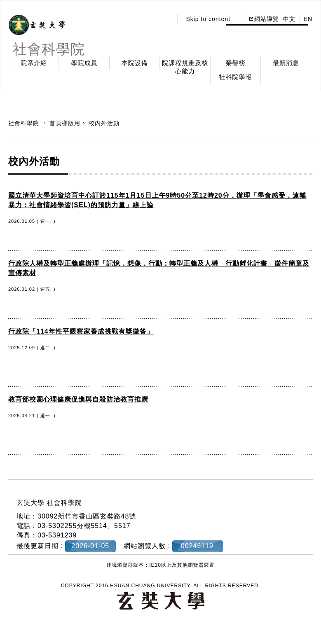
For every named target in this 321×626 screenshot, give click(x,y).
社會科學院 (24, 123)
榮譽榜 (235, 62)
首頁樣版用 (64, 123)
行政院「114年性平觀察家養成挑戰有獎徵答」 (81, 331)
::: (164, 19)
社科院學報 (235, 76)
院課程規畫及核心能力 (185, 67)
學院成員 (84, 62)
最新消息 (286, 62)
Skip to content (208, 19)
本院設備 (135, 62)
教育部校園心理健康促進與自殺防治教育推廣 (78, 399)
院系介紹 (34, 62)
